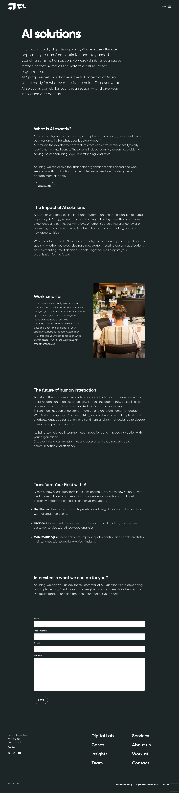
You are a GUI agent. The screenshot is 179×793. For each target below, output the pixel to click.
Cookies (165, 785)
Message (38, 656)
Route (11, 747)
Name (36, 619)
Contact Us (44, 186)
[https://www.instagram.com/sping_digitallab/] (14, 753)
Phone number (40, 631)
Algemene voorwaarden (147, 785)
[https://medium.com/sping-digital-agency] (19, 753)
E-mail (37, 643)
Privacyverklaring (124, 785)
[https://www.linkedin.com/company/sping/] (9, 753)
